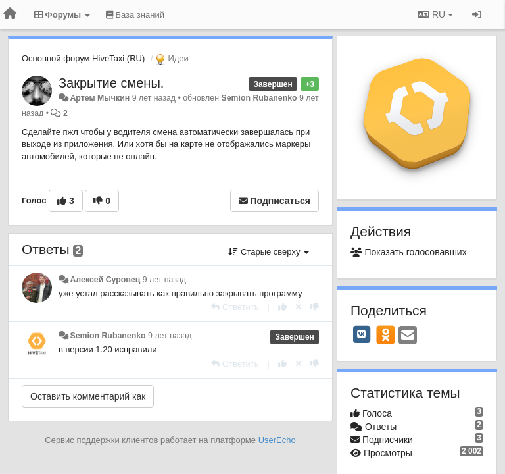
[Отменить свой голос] (298, 307)
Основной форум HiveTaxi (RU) (83, 58)
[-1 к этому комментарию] (314, 307)
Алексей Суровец (105, 279)
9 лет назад (164, 279)
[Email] (407, 336)
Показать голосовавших (408, 252)
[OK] (385, 334)
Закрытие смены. (111, 83)
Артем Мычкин (100, 98)
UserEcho (277, 440)
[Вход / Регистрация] (477, 14)
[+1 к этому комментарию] (282, 307)
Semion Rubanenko (259, 98)
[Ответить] (234, 307)
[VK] (361, 334)
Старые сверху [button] (268, 252)
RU (435, 14)
